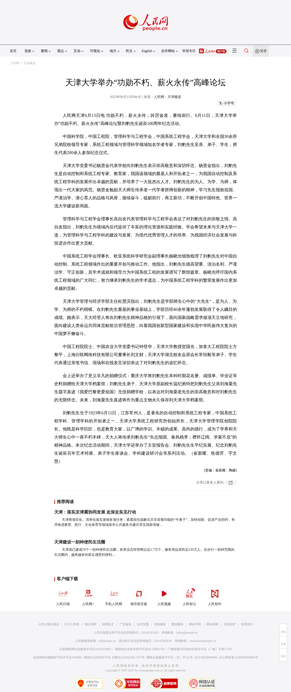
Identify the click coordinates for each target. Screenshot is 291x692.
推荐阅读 (65, 501)
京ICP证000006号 (206, 657)
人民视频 (164, 596)
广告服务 (125, 624)
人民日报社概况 (48, 624)
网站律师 (212, 624)
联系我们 (247, 624)
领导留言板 (138, 596)
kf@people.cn (107, 640)
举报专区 (189, 51)
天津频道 (29, 63)
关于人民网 (71, 624)
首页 (13, 51)
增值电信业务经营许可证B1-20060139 (139, 649)
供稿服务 (160, 624)
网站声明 (195, 624)
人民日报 (62, 596)
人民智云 (189, 596)
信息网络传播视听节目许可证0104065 (57, 657)
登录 (263, 51)
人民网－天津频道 (167, 97)
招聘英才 (108, 624)
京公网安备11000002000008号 (238, 657)
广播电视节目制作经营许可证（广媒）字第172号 (200, 649)
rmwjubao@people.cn (203, 640)
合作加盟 (143, 624)
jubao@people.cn (186, 632)
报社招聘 (91, 624)
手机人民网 (113, 596)
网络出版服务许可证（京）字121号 (170, 657)
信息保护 (230, 624)
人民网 (14, 63)
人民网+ (88, 596)
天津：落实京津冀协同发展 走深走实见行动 (95, 512)
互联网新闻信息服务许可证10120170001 (85, 649)
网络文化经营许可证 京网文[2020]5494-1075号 (114, 657)
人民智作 (214, 596)
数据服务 (177, 624)
